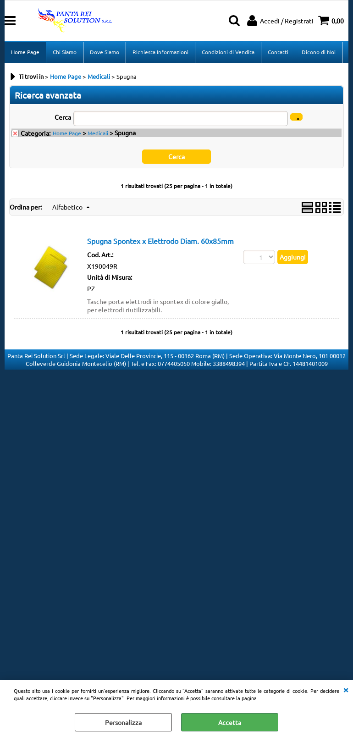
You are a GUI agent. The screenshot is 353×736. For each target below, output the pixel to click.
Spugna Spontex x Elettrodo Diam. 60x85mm (160, 241)
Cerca (63, 117)
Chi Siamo (65, 51)
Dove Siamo (104, 51)
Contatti (278, 51)
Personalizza (123, 722)
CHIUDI (345, 689)
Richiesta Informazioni (160, 51)
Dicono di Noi (319, 51)
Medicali (98, 133)
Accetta (229, 722)
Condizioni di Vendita (228, 51)
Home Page (25, 51)
